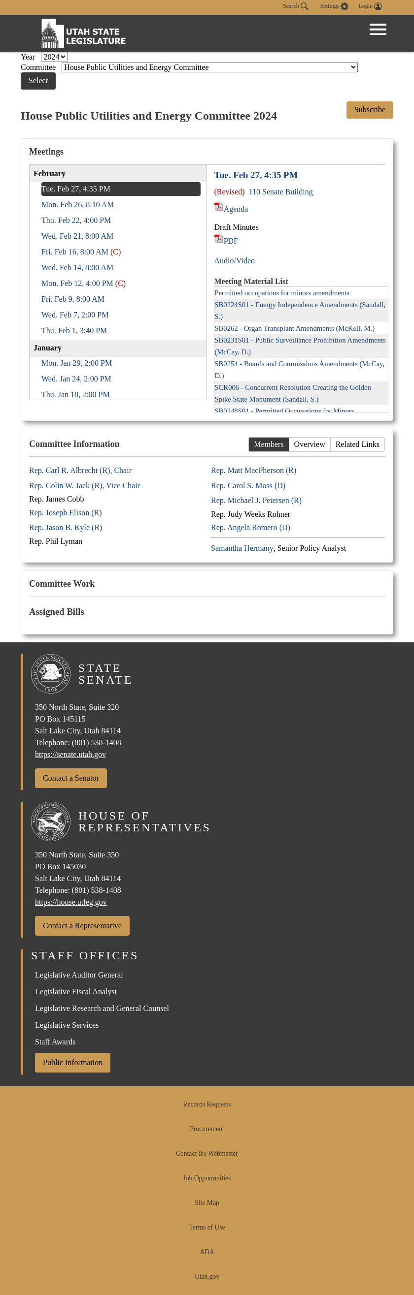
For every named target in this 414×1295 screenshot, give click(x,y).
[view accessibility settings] (334, 6)
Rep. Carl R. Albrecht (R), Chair (80, 470)
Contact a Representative (82, 925)
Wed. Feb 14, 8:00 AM (77, 267)
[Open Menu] (378, 29)
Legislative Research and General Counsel (102, 1008)
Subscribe (369, 109)
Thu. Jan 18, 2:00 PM (75, 394)
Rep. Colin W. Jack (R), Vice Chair (84, 485)
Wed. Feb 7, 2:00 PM (75, 315)
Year (29, 57)
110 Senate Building (281, 192)
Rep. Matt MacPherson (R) (253, 470)
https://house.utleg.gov (71, 902)
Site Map (207, 1202)
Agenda (231, 209)
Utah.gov (207, 1276)
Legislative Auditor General (79, 975)
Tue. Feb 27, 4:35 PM (75, 189)
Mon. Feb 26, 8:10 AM (77, 204)
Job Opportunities (207, 1178)
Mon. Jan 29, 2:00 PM (76, 363)
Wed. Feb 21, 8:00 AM (77, 236)
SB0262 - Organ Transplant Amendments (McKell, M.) (294, 328)
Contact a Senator (71, 778)
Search (296, 6)
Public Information (73, 1062)
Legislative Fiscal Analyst (76, 991)
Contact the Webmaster (207, 1153)
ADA (207, 1252)
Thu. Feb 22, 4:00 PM (76, 220)
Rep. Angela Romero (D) (250, 527)
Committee (39, 67)
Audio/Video (234, 260)
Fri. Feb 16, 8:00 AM (74, 252)
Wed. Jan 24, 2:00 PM (76, 379)
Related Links (358, 444)
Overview (309, 444)
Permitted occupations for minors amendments (281, 293)
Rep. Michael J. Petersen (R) (256, 500)
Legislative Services (67, 1025)
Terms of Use (207, 1227)
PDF (226, 241)
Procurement (207, 1129)
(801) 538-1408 (96, 742)
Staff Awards (55, 1042)
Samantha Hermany (242, 548)
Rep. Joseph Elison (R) (65, 512)
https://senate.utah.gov (70, 754)
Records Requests (207, 1104)
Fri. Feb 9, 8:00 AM (72, 299)
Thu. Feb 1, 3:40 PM (74, 330)
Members (268, 444)
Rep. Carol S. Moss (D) (248, 485)
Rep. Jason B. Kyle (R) (65, 527)
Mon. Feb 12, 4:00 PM (77, 283)
